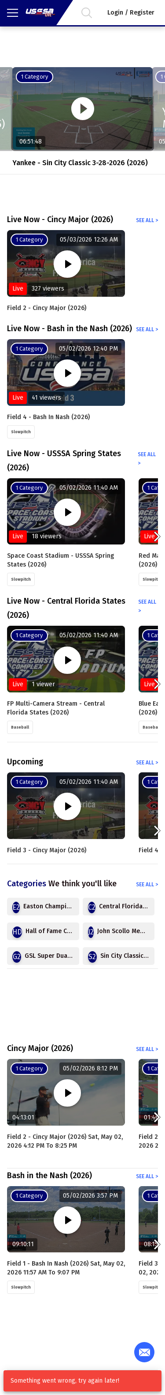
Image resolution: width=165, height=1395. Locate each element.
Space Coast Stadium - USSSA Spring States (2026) (60, 560)
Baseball (20, 727)
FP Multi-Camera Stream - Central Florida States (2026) (56, 708)
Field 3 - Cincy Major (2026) (46, 850)
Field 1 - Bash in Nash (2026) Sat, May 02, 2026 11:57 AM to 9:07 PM (66, 1268)
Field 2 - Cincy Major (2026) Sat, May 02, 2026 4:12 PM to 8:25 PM (65, 1141)
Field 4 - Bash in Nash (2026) (48, 417)
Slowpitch (21, 432)
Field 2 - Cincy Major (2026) (46, 308)
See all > (147, 220)
